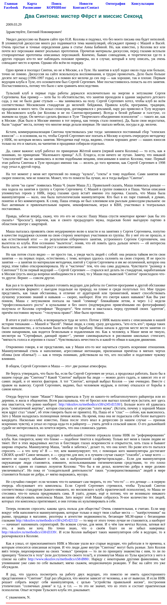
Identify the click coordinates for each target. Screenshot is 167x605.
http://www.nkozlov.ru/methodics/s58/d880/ (58, 559)
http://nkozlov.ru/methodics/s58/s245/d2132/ (47, 520)
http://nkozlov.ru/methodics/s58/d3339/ (29, 532)
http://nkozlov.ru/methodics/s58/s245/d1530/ (89, 404)
